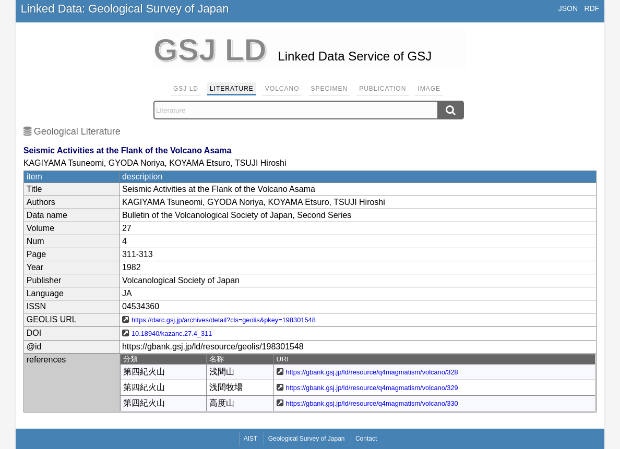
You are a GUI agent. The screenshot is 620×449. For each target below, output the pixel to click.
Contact (366, 438)
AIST (251, 438)
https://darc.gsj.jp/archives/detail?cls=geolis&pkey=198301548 (224, 320)
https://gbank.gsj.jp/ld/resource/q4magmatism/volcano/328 (372, 372)
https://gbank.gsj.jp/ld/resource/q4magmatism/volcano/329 (372, 388)
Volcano (282, 88)
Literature (232, 88)
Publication (382, 88)
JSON (568, 8)
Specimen (329, 88)
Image (429, 88)
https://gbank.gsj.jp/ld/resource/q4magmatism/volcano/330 (372, 403)
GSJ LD (185, 88)
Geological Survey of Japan (306, 438)
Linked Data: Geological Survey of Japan (125, 8)
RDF (592, 8)
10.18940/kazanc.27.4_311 (172, 333)
